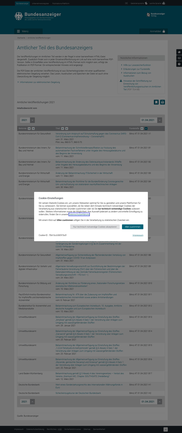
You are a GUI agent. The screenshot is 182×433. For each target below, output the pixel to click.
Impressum (138, 235)
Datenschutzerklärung (79, 214)
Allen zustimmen (132, 226)
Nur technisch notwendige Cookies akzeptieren (95, 226)
